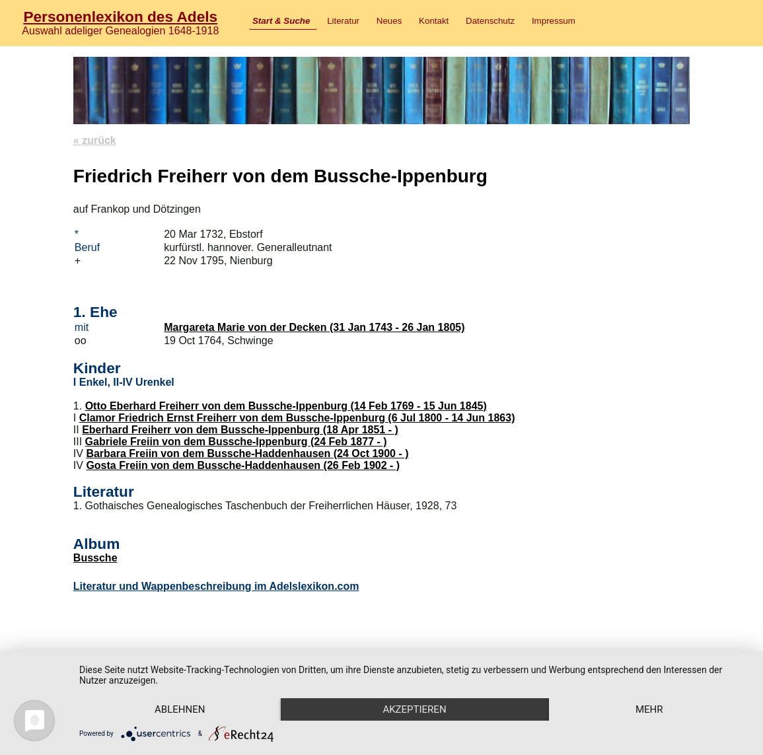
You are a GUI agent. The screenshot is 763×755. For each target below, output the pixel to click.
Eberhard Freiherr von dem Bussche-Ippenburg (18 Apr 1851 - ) (240, 429)
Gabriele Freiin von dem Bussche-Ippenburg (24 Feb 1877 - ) (236, 441)
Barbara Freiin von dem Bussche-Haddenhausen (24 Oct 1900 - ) (247, 453)
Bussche (95, 557)
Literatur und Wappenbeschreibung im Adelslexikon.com (216, 586)
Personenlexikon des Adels (120, 16)
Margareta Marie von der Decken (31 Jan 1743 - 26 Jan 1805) (314, 327)
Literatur (343, 21)
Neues (389, 21)
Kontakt (434, 21)
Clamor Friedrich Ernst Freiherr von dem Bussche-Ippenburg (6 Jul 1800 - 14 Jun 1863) (297, 417)
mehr (649, 709)
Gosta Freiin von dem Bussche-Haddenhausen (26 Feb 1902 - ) (243, 465)
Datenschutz (490, 21)
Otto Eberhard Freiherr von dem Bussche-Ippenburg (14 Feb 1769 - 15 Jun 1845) (286, 406)
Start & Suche (281, 21)
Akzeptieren (414, 709)
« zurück (94, 140)
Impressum (553, 21)
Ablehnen (180, 709)
